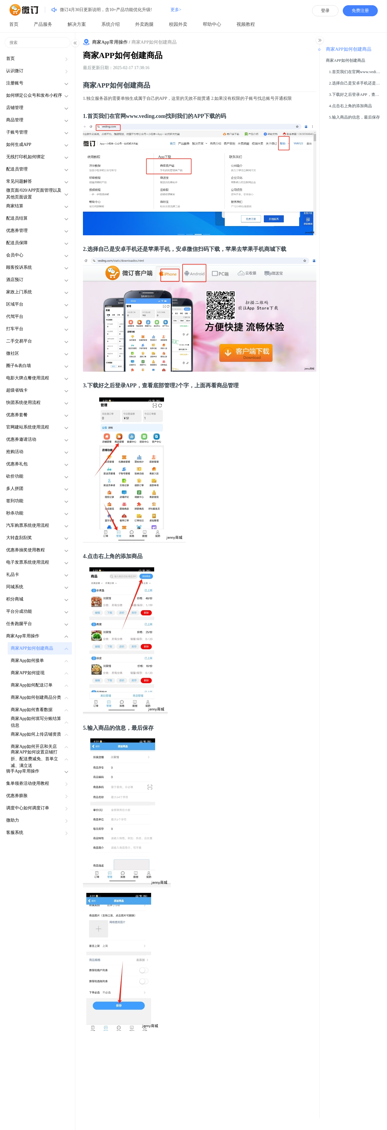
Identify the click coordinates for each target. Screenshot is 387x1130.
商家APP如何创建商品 (122, 55)
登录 (325, 10)
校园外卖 (178, 24)
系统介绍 (110, 24)
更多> (176, 9)
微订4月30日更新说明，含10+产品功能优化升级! (106, 9)
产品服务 (43, 24)
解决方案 (77, 24)
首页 (13, 24)
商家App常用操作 (110, 42)
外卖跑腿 (144, 24)
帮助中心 (212, 24)
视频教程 (246, 24)
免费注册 (360, 10)
